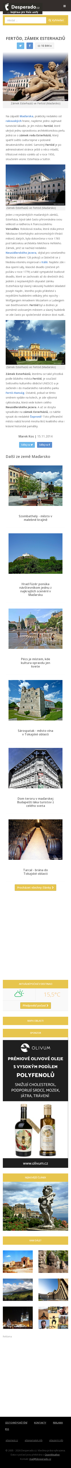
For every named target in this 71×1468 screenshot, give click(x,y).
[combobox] (25, 20)
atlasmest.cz (12, 1440)
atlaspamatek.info (33, 1440)
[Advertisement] (35, 936)
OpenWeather (52, 1454)
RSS (7, 1429)
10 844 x (45, 45)
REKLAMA (58, 1422)
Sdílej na (27, 444)
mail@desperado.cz (40, 1458)
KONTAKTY (40, 1422)
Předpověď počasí (35, 1005)
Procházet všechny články (35, 887)
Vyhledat (56, 20)
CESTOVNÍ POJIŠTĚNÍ (16, 1422)
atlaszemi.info (56, 1440)
